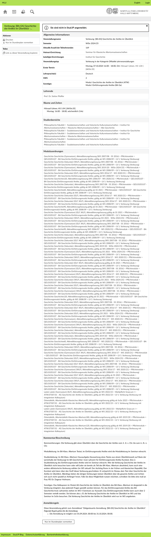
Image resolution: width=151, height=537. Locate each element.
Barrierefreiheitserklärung (58, 535)
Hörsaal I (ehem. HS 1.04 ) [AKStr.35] (59, 109)
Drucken (9, 40)
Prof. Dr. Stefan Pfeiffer (54, 96)
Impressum (6, 535)
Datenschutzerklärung (35, 535)
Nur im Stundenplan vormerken (19, 43)
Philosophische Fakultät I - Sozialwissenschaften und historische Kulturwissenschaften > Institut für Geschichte (92, 131)
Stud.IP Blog (18, 535)
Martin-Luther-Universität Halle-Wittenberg (127, 11)
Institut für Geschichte (95, 57)
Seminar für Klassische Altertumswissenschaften (106, 52)
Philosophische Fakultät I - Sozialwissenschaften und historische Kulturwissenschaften (81, 145)
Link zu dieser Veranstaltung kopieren (22, 53)
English (137, 3)
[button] (147, 26)
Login (147, 3)
